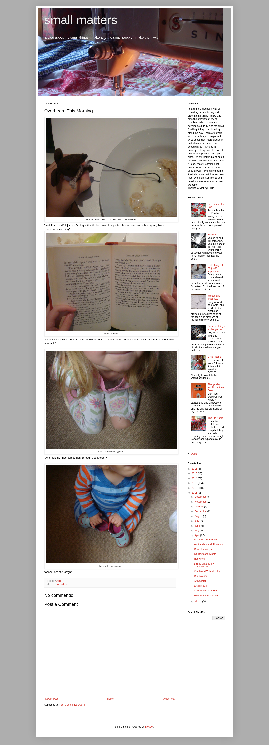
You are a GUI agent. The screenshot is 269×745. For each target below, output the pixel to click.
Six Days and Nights (205, 554)
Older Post (169, 698)
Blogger (149, 726)
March (198, 601)
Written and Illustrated (214, 297)
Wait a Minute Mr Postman (208, 544)
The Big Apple (215, 417)
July (197, 520)
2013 (195, 483)
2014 (195, 478)
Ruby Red (199, 558)
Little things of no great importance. (215, 268)
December (201, 496)
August (199, 516)
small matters (81, 20)
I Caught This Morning (206, 539)
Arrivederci (200, 581)
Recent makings (203, 549)
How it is (212, 234)
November (201, 501)
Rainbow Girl (201, 576)
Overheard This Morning (207, 571)
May (197, 530)
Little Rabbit (214, 356)
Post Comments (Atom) (72, 704)
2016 (195, 468)
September (201, 511)
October (199, 506)
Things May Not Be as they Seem (216, 387)
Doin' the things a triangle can (216, 328)
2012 (195, 488)
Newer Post (51, 698)
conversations (60, 584)
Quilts (194, 453)
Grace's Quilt (201, 585)
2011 (195, 492)
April (197, 535)
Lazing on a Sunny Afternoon (204, 565)
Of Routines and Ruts (205, 590)
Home (110, 698)
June (197, 525)
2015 (195, 473)
